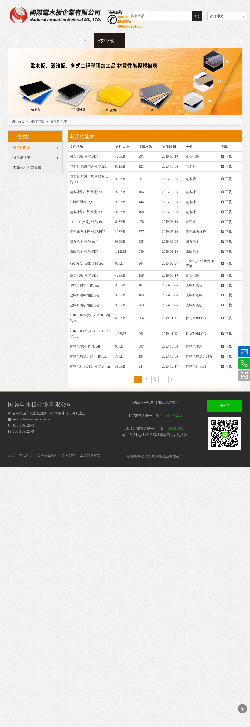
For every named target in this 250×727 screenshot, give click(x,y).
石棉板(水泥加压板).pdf (87, 263)
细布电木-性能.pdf (83, 241)
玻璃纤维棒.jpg (81, 202)
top (242, 708)
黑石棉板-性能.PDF (84, 156)
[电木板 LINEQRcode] (224, 433)
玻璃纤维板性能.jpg (84, 305)
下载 (226, 156)
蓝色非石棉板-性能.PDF (87, 231)
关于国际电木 (47, 455)
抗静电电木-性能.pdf (85, 346)
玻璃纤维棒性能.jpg (84, 295)
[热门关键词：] (197, 16)
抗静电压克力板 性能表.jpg (90, 366)
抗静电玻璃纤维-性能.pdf (88, 356)
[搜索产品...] (160, 16)
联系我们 (68, 455)
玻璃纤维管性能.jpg (84, 285)
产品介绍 (26, 455)
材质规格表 (36, 158)
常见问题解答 (90, 455)
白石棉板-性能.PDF (84, 275)
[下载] (125, 81)
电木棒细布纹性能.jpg (86, 192)
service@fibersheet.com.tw (32, 419)
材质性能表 (36, 148)
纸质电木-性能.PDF (84, 251)
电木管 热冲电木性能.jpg (88, 166)
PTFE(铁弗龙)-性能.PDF (87, 222)
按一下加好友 (224, 408)
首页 (11, 455)
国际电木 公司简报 (27, 168)
